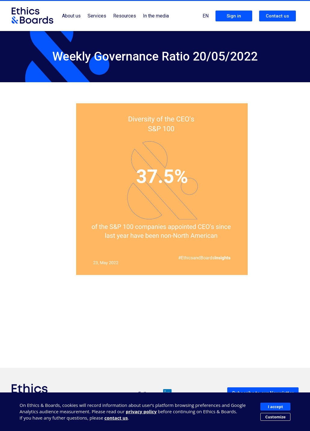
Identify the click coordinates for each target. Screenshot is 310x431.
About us (71, 16)
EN (206, 16)
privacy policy (141, 411)
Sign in (234, 16)
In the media (156, 16)
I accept (275, 406)
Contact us (277, 16)
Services (97, 16)
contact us (116, 418)
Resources (124, 16)
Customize (275, 417)
